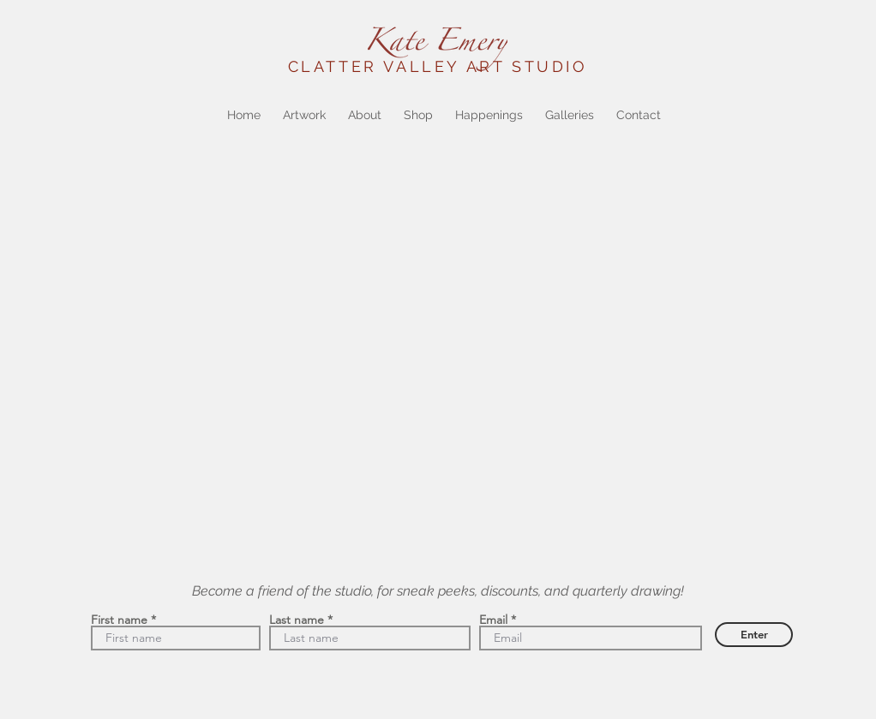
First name (119, 620)
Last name (296, 620)
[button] (304, 115)
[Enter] (754, 634)
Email (493, 620)
